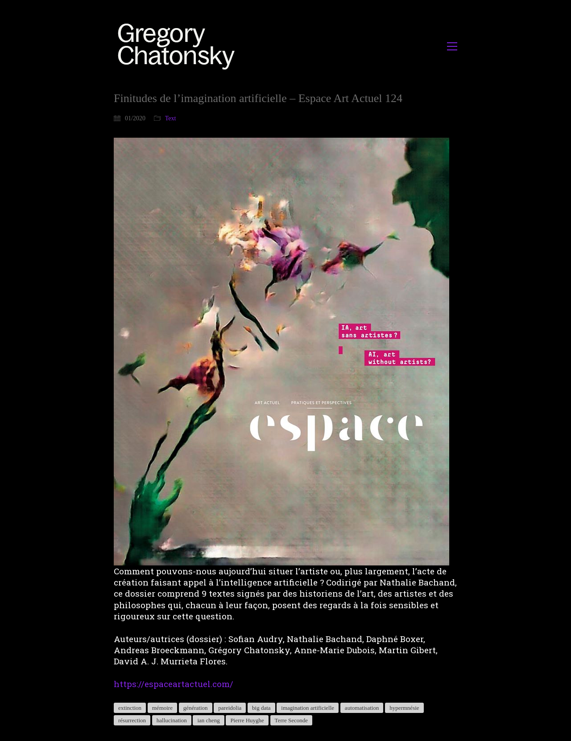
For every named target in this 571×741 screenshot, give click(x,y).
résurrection (132, 720)
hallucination (172, 720)
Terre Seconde (291, 720)
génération (195, 707)
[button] (452, 46)
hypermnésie (404, 707)
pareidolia (229, 707)
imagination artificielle (307, 707)
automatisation (362, 707)
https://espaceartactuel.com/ (173, 683)
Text (170, 118)
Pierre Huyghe (247, 720)
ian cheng (208, 720)
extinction (129, 707)
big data (261, 707)
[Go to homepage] (179, 46)
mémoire (162, 707)
